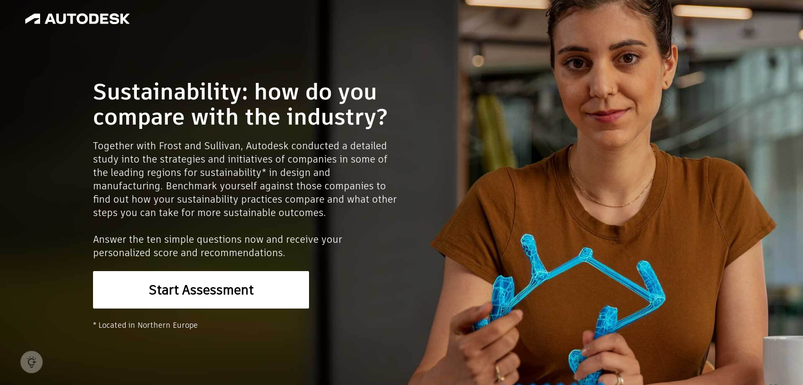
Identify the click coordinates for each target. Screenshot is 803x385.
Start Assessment (201, 290)
